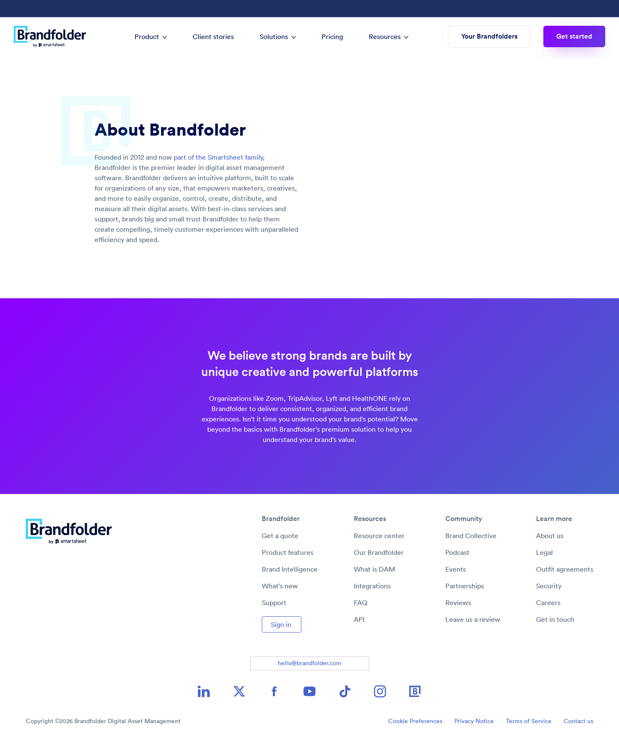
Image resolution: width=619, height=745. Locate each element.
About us (550, 535)
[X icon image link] (239, 691)
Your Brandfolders (489, 36)
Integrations (372, 585)
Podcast (457, 552)
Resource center (379, 535)
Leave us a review (472, 619)
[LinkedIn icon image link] (203, 691)
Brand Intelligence (290, 569)
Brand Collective (470, 535)
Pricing (332, 36)
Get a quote (280, 535)
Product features (287, 552)
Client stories (213, 36)
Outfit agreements (564, 569)
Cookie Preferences (415, 721)
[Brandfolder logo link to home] (54, 36)
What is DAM (374, 569)
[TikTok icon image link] (344, 691)
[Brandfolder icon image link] (415, 691)
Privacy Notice (474, 721)
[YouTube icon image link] (309, 691)
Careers (548, 602)
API (359, 619)
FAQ (361, 602)
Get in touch (555, 619)
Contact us (578, 721)
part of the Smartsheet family (218, 157)
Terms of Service (529, 721)
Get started (574, 36)
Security (548, 585)
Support (274, 602)
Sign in (281, 624)
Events (455, 569)
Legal (544, 552)
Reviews (458, 602)
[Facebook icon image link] (274, 691)
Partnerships (464, 585)
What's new (280, 585)
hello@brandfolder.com (309, 663)
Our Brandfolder (379, 552)
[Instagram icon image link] (380, 691)
